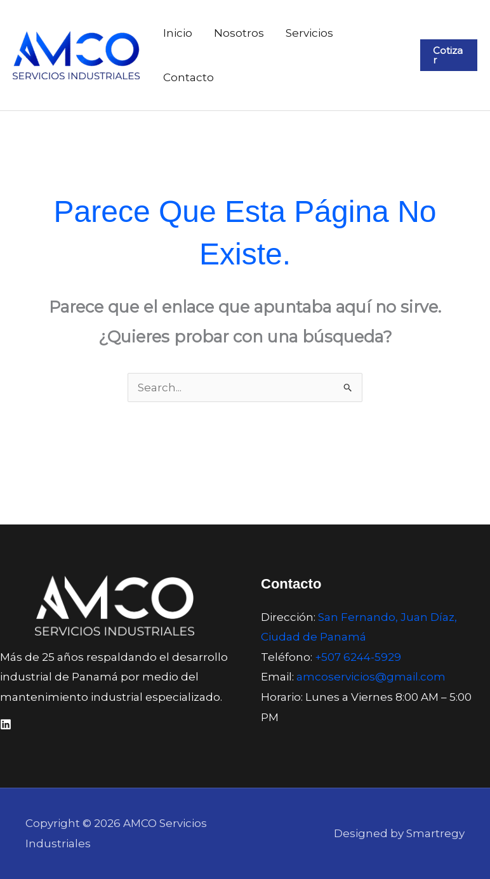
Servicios (309, 33)
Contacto (188, 77)
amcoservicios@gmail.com (371, 676)
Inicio (177, 33)
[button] (448, 55)
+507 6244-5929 (358, 657)
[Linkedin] (5, 724)
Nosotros (239, 33)
